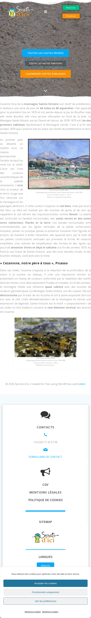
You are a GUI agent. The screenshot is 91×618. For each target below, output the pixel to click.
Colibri (81, 384)
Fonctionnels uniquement (45, 592)
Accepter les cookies (45, 583)
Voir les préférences (45, 601)
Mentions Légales (33, 611)
